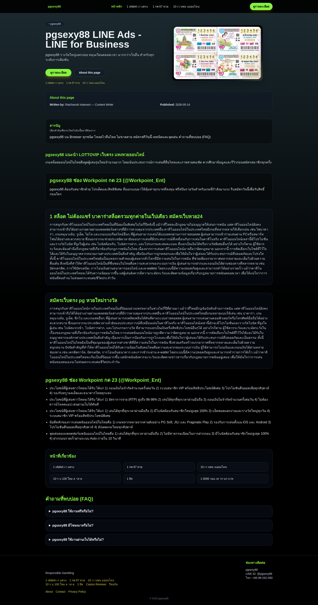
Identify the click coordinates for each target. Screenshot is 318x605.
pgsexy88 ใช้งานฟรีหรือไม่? (72, 511)
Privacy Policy (77, 591)
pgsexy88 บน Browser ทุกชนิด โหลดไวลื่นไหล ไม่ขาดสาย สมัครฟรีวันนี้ (101, 137)
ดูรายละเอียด (261, 6)
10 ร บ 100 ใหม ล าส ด (67, 478)
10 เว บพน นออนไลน (186, 6)
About (49, 591)
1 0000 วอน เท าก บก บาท (217, 478)
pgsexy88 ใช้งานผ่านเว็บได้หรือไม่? (78, 539)
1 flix (130, 478)
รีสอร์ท (113, 584)
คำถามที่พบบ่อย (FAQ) (195, 137)
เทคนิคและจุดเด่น (165, 137)
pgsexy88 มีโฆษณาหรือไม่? (72, 525)
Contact (60, 591)
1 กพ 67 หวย (160, 6)
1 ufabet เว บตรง (137, 6)
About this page (89, 72)
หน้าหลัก (116, 6)
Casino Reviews (96, 584)
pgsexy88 (57, 189)
